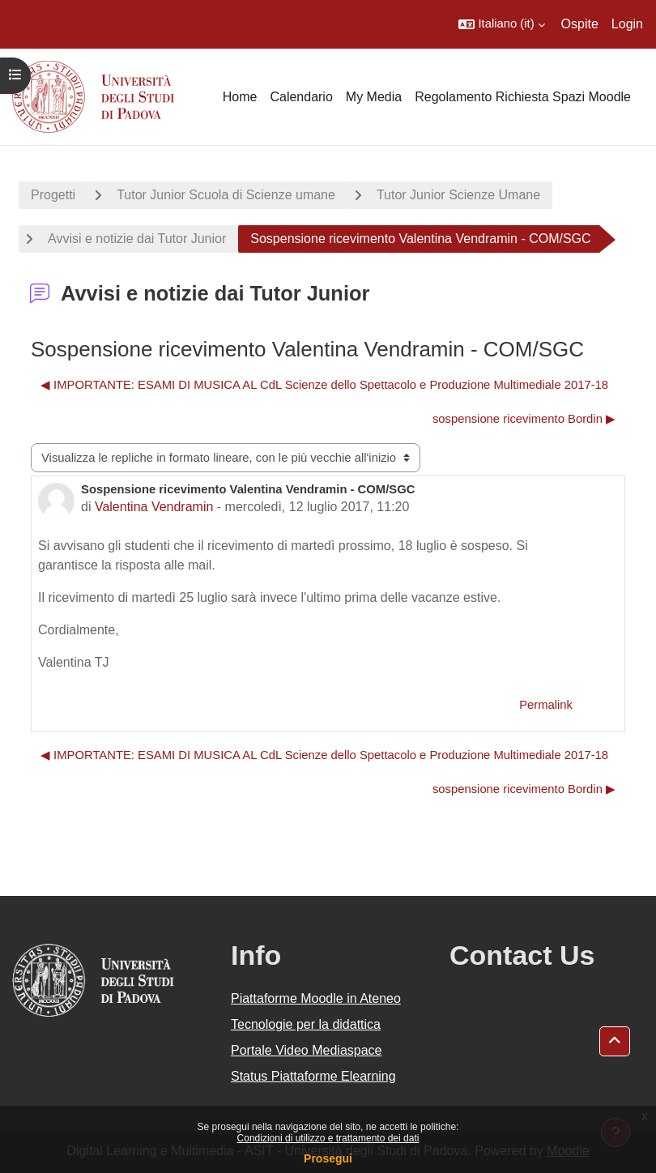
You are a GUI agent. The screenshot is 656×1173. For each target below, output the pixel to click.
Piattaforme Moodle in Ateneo (316, 998)
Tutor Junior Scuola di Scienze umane (226, 195)
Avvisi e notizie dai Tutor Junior (137, 238)
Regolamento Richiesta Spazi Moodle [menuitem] (523, 97)
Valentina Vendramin (154, 507)
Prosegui (328, 1158)
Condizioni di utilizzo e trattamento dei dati (328, 1138)
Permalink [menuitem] (546, 704)
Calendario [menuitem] (301, 97)
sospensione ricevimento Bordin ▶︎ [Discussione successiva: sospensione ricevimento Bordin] (524, 418)
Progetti (53, 195)
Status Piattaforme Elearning (313, 1076)
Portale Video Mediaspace (306, 1050)
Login (627, 24)
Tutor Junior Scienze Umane (458, 195)
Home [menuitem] (240, 97)
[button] (501, 24)
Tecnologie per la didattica (306, 1024)
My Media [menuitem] (374, 97)
